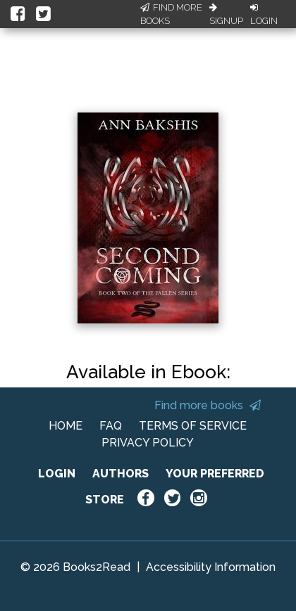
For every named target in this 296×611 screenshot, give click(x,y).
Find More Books (171, 14)
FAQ (110, 425)
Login (264, 15)
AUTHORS (120, 473)
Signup (226, 15)
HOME (65, 425)
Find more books (207, 405)
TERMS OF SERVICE (193, 425)
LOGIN (56, 473)
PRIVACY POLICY (147, 442)
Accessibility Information (211, 567)
